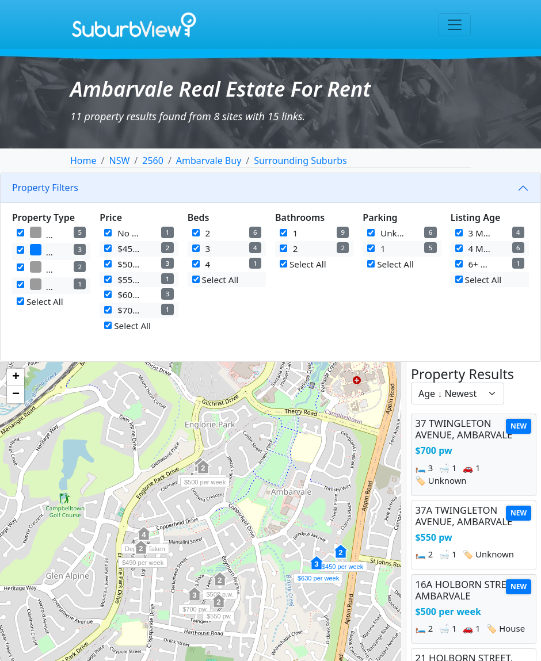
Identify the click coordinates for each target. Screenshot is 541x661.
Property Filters (45, 187)
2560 (152, 160)
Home (83, 160)
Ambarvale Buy (208, 160)
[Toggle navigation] (455, 24)
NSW (119, 160)
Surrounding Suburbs (300, 160)
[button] (195, 600)
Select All (40, 301)
